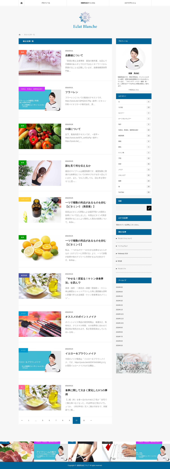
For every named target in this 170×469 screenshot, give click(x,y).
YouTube (134, 192)
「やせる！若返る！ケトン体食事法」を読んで (84, 280)
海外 (134, 124)
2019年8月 (119, 292)
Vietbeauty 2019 (123, 253)
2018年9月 (119, 327)
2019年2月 (119, 305)
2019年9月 (119, 287)
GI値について (73, 129)
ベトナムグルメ (123, 246)
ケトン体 (134, 152)
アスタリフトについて (125, 238)
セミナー (134, 113)
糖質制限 (24, 275)
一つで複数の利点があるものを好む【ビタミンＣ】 (85, 242)
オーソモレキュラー (134, 118)
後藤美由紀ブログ (83, 465)
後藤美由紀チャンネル (88, 3)
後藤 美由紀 (133, 73)
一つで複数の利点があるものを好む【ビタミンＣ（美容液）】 (85, 204)
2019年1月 (119, 310)
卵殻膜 (120, 261)
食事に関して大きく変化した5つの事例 (86, 392)
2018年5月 (119, 345)
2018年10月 (120, 323)
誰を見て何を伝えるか (78, 165)
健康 (22, 126)
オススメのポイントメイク (80, 316)
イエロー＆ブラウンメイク (80, 353)
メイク (23, 313)
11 (84, 420)
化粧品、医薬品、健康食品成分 (31, 89)
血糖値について (74, 55)
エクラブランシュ (130, 3)
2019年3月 (119, 301)
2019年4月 (119, 296)
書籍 (22, 52)
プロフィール (45, 3)
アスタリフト (122, 268)
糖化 (134, 147)
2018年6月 (119, 341)
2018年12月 (120, 314)
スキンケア (25, 199)
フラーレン (71, 92)
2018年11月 (120, 318)
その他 (134, 107)
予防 (134, 158)
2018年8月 (119, 332)
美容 (134, 164)
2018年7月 (119, 336)
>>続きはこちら (134, 90)
